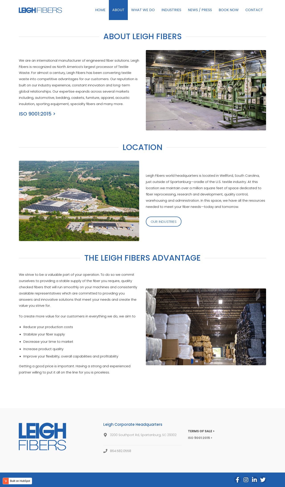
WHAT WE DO (143, 9)
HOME (100, 9)
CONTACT (254, 9)
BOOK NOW (229, 9)
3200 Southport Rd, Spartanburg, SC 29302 (143, 435)
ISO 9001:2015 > (37, 113)
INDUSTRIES (171, 9)
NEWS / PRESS (200, 9)
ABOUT (118, 9)
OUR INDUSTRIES (164, 221)
